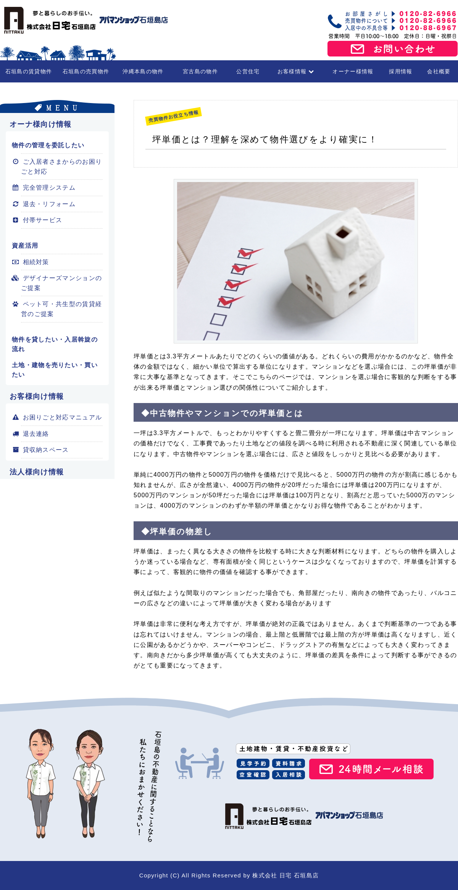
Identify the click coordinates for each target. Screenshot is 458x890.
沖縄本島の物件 (143, 71)
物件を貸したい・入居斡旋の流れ (55, 344)
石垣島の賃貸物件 (28, 71)
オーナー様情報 (352, 71)
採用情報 (400, 71)
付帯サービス (41, 220)
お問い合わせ (392, 48)
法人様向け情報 (37, 472)
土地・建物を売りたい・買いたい (55, 370)
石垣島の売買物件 (86, 71)
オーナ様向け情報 (40, 124)
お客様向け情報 (37, 396)
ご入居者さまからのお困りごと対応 (61, 166)
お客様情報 (295, 71)
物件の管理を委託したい (48, 145)
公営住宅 (248, 71)
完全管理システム (48, 187)
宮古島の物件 (200, 71)
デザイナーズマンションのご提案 (61, 283)
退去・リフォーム (48, 204)
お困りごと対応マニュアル (61, 417)
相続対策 (35, 262)
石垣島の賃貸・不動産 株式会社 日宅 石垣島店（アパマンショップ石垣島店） (84, 20)
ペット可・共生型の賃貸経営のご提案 (61, 309)
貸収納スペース (45, 450)
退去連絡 (35, 433)
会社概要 (438, 71)
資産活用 (25, 245)
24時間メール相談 (371, 769)
